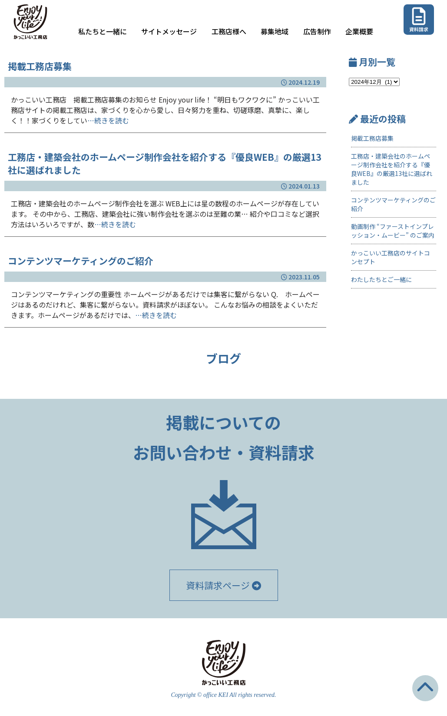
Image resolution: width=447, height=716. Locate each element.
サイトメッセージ (169, 31)
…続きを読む (108, 120)
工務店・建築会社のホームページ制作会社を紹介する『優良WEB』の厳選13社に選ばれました (391, 169)
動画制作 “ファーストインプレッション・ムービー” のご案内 (392, 230)
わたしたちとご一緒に (381, 279)
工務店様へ (229, 31)
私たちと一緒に (102, 31)
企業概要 (359, 31)
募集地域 (274, 31)
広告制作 (317, 31)
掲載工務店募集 (372, 138)
